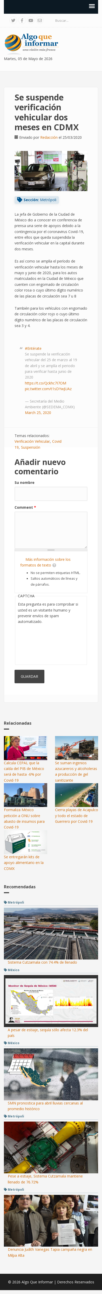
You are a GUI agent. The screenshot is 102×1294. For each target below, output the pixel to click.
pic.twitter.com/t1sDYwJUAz (48, 388)
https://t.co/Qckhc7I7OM (45, 383)
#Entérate (33, 348)
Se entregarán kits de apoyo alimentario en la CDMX (24, 862)
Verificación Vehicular (32, 441)
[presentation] (39, 643)
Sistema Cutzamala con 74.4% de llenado (42, 962)
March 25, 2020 (38, 412)
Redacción (49, 137)
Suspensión (30, 447)
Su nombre (25, 482)
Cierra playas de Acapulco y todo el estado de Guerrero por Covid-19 (76, 815)
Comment (25, 507)
